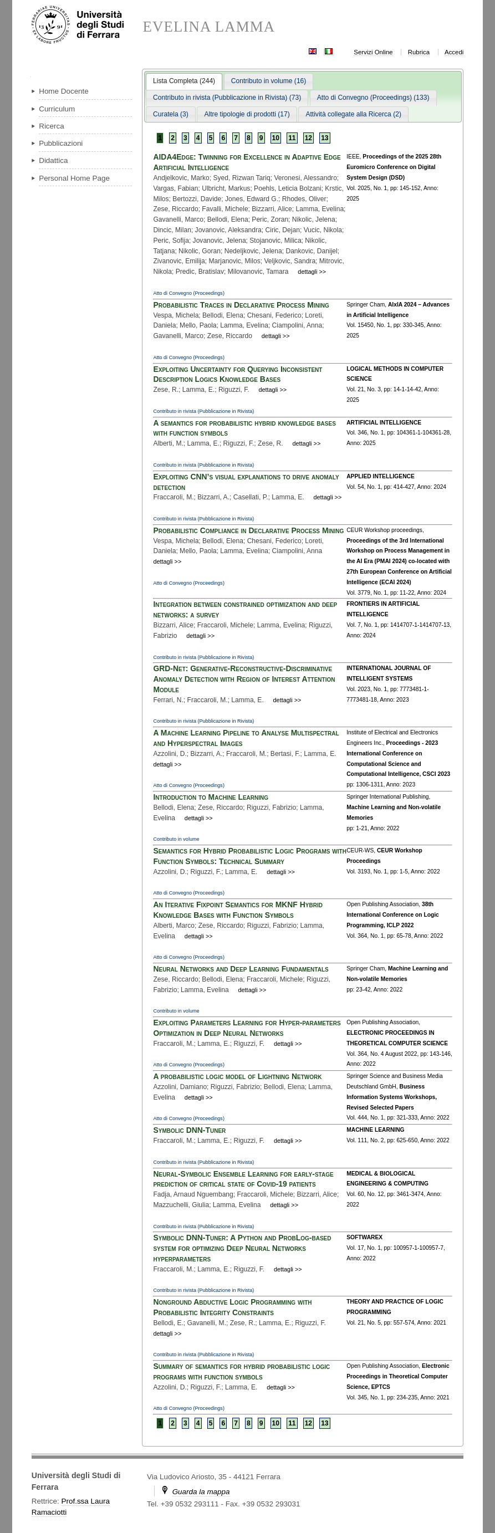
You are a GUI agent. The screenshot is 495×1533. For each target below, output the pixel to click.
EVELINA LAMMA (208, 26)
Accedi (454, 52)
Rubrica (419, 52)
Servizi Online (373, 52)
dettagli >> (312, 271)
